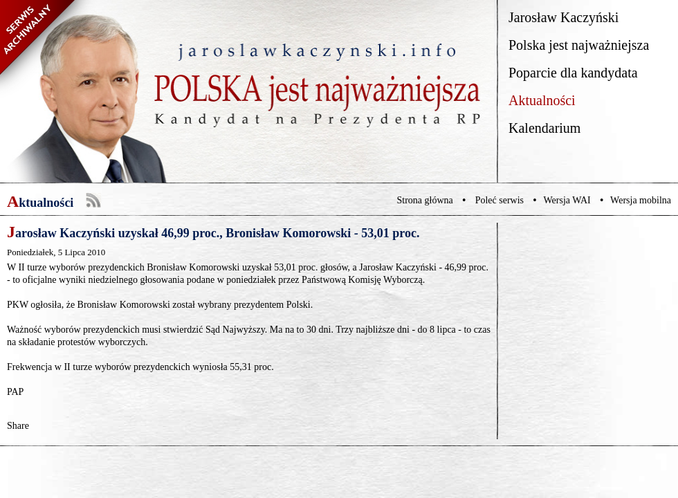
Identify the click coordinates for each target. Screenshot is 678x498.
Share (18, 426)
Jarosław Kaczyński (563, 17)
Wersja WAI (566, 200)
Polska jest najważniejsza (578, 45)
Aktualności (542, 100)
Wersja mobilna (640, 200)
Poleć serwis (499, 200)
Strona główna (425, 200)
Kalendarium (544, 128)
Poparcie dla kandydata (573, 72)
